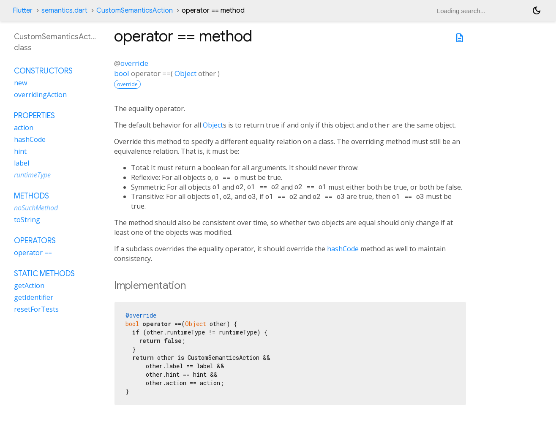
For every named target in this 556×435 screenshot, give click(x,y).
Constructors (43, 71)
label (21, 163)
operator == (33, 252)
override (134, 63)
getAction (29, 285)
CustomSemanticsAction (134, 10)
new (20, 82)
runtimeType (32, 174)
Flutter (23, 10)
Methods (31, 196)
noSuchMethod (36, 207)
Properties (34, 115)
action (23, 127)
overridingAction (40, 94)
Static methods (44, 273)
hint (20, 151)
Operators (35, 240)
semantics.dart (64, 10)
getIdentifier (33, 297)
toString (27, 219)
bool (121, 73)
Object (185, 73)
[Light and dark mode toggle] (536, 10)
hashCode (343, 248)
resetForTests (36, 309)
